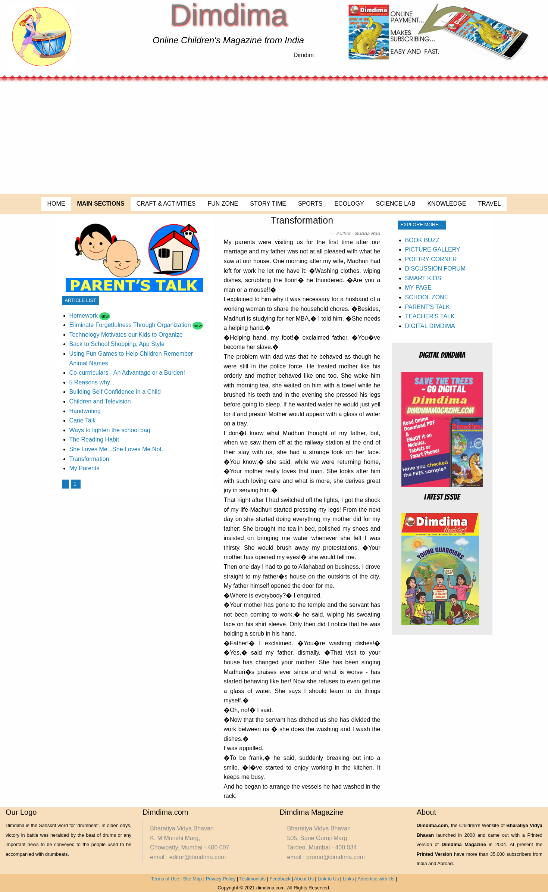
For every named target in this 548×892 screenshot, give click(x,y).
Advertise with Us (375, 879)
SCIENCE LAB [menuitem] (396, 203)
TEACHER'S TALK (430, 316)
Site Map (192, 879)
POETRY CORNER (431, 259)
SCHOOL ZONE (426, 297)
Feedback (279, 879)
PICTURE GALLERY (432, 249)
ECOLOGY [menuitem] (349, 203)
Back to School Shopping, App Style (117, 344)
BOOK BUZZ (422, 240)
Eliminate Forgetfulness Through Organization (130, 325)
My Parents (84, 468)
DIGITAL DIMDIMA (430, 326)
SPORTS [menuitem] (310, 203)
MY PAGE (418, 287)
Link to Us (328, 879)
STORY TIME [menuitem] (268, 203)
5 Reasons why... (92, 382)
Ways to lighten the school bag (109, 430)
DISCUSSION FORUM (435, 268)
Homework (83, 315)
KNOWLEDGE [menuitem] (446, 203)
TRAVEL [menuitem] (489, 203)
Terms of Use (165, 879)
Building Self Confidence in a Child (115, 392)
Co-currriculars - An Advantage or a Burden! (127, 372)
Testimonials (252, 879)
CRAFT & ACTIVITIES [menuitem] (166, 203)
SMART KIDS (423, 278)
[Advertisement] (274, 137)
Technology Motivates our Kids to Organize (126, 334)
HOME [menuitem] (56, 203)
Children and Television (100, 401)
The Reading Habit (94, 439)
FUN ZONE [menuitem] (223, 203)
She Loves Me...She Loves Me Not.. (117, 449)
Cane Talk (82, 420)
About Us (304, 879)
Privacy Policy (221, 879)
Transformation (89, 459)
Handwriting (85, 411)
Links (348, 879)
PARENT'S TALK (427, 307)
